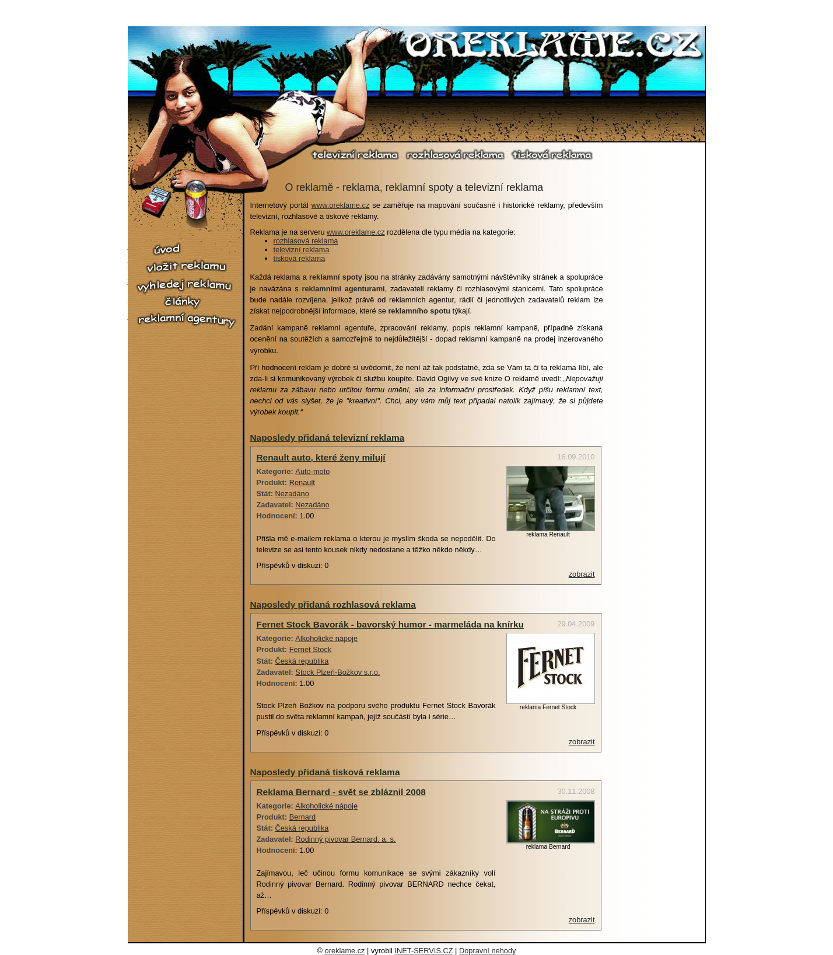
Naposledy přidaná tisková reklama (325, 772)
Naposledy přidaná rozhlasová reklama (333, 604)
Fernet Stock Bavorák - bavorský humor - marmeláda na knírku (390, 624)
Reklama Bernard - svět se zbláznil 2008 (341, 792)
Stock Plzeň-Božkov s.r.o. (337, 672)
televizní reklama (355, 154)
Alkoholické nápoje (326, 638)
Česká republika (302, 661)
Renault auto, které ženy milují (321, 457)
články (186, 302)
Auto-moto (312, 471)
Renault (302, 482)
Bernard (302, 817)
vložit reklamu (186, 266)
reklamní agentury (186, 320)
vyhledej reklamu (186, 285)
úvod (186, 249)
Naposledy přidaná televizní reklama (327, 437)
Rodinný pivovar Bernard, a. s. (345, 839)
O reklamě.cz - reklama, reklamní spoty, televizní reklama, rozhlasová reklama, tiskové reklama (554, 46)
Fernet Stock (310, 649)
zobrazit (582, 574)
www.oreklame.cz (341, 205)
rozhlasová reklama (455, 154)
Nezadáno (292, 493)
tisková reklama (551, 154)
